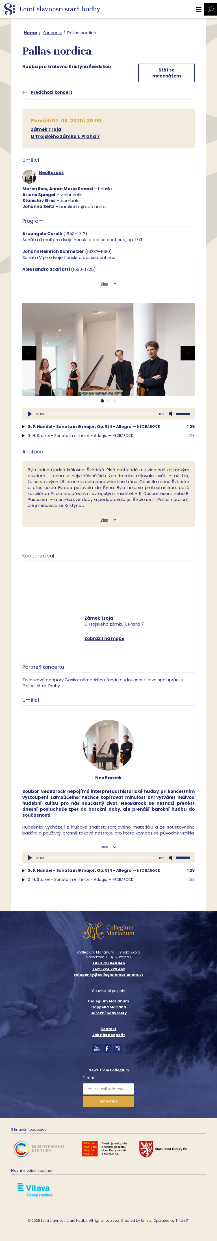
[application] (108, 414)
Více (104, 284)
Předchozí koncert (51, 92)
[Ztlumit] (171, 414)
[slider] (100, 413)
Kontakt (108, 1028)
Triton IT (182, 1220)
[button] (102, 401)
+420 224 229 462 (108, 969)
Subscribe (109, 1101)
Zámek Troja (46, 129)
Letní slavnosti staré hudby (64, 1220)
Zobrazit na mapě (104, 638)
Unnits (146, 1220)
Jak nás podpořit (108, 1034)
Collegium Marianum (108, 1001)
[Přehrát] (29, 414)
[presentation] (29, 353)
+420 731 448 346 (108, 963)
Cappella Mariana (108, 1007)
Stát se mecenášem (166, 73)
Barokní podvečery (108, 1013)
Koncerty (52, 33)
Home (30, 33)
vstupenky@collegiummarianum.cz (109, 974)
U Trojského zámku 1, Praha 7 (65, 136)
